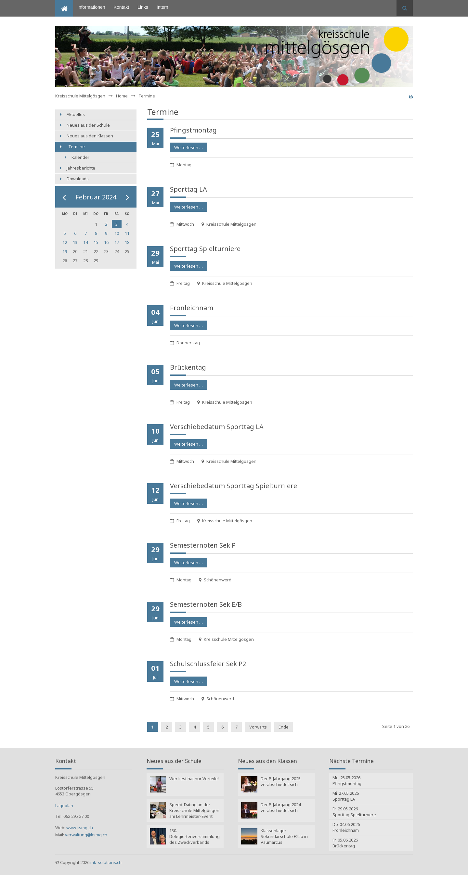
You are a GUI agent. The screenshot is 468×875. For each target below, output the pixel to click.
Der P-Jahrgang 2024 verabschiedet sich (281, 807)
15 (96, 242)
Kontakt (121, 7)
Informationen (91, 7)
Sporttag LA (188, 189)
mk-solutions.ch (106, 862)
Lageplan (64, 805)
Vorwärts (258, 727)
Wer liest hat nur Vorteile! (194, 778)
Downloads (78, 179)
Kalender (80, 157)
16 (106, 242)
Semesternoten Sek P (203, 545)
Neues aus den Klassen (90, 136)
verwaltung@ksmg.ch (86, 835)
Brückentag (188, 367)
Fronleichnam (191, 307)
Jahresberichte (81, 168)
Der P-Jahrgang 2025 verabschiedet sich (281, 781)
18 (127, 242)
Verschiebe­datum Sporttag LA (217, 426)
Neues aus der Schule (88, 125)
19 (64, 251)
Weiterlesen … (186, 146)
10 (116, 233)
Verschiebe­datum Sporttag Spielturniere (233, 485)
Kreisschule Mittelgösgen (80, 96)
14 (85, 242)
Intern (162, 7)
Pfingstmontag (193, 130)
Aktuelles (76, 114)
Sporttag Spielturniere (205, 248)
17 (116, 242)
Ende (284, 727)
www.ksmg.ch (79, 828)
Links (142, 7)
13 (75, 242)
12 (64, 242)
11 (127, 233)
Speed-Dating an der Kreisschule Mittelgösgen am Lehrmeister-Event (194, 810)
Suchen (404, 8)
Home (61, 3)
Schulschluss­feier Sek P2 (208, 663)
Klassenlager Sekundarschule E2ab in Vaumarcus (284, 836)
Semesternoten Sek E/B (206, 604)
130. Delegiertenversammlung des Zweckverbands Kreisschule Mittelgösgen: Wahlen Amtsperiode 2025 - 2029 (194, 837)
